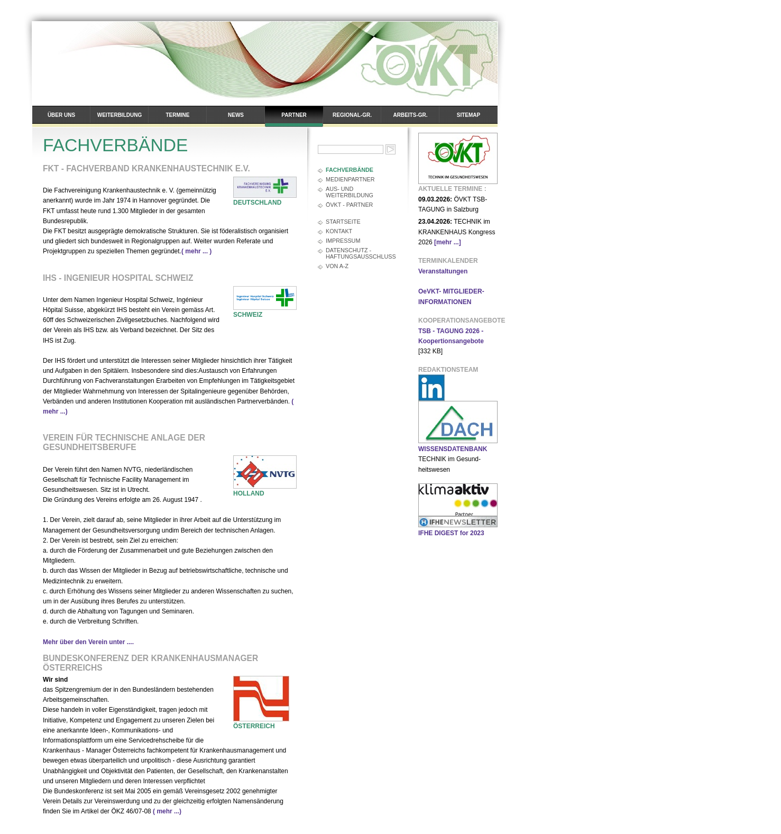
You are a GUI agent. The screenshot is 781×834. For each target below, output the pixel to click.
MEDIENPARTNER (350, 179)
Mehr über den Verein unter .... (88, 642)
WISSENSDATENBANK (452, 449)
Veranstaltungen (442, 271)
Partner (294, 115)
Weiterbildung (119, 115)
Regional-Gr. (352, 115)
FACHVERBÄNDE (349, 170)
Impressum (343, 240)
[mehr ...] (447, 242)
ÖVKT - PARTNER (349, 204)
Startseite (343, 221)
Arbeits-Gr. (410, 115)
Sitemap (468, 115)
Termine (178, 115)
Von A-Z (337, 266)
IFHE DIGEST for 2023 (451, 533)
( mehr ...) (167, 811)
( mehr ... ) (196, 251)
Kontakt (339, 231)
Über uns (61, 115)
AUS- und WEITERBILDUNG (349, 192)
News (236, 115)
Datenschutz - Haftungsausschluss (361, 253)
